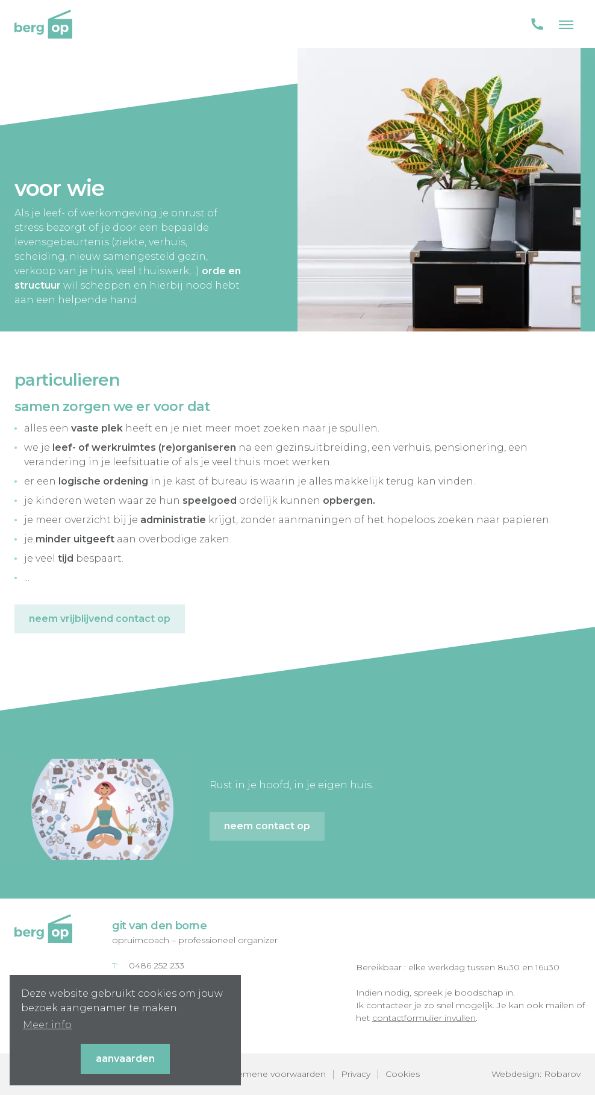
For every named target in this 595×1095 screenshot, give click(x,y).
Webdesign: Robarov (536, 1073)
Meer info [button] (47, 1025)
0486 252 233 (156, 965)
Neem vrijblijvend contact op (99, 618)
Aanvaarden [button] (125, 1058)
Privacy (355, 1073)
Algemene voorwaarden (274, 1073)
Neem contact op (267, 826)
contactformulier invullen (424, 1017)
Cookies (402, 1073)
